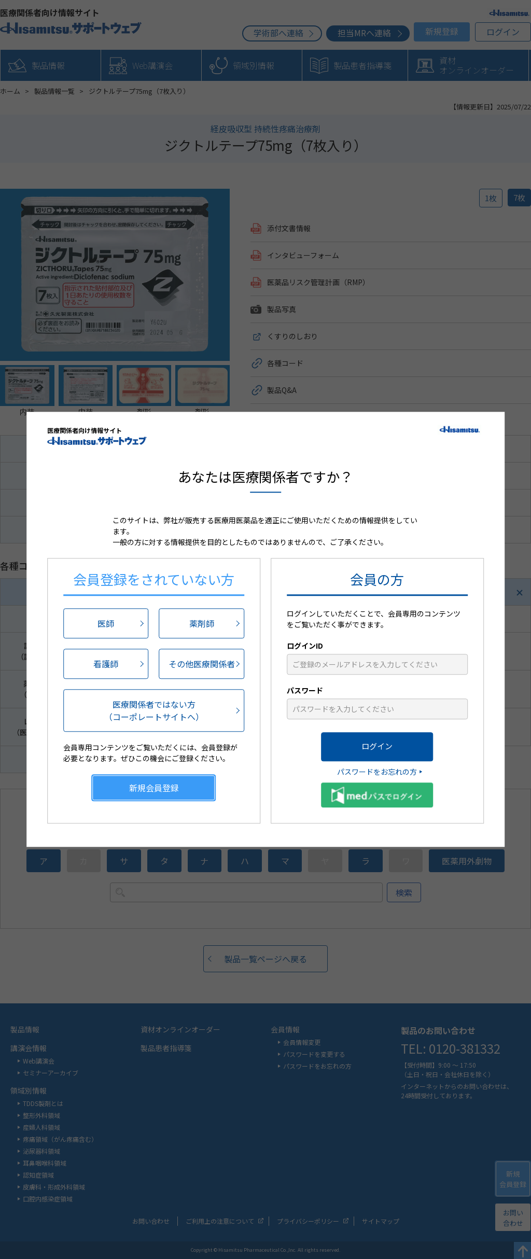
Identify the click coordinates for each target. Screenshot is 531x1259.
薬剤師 (201, 623)
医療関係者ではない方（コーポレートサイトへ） (154, 710)
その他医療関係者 (202, 664)
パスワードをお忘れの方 (377, 771)
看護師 (105, 664)
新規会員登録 (154, 787)
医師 (105, 623)
